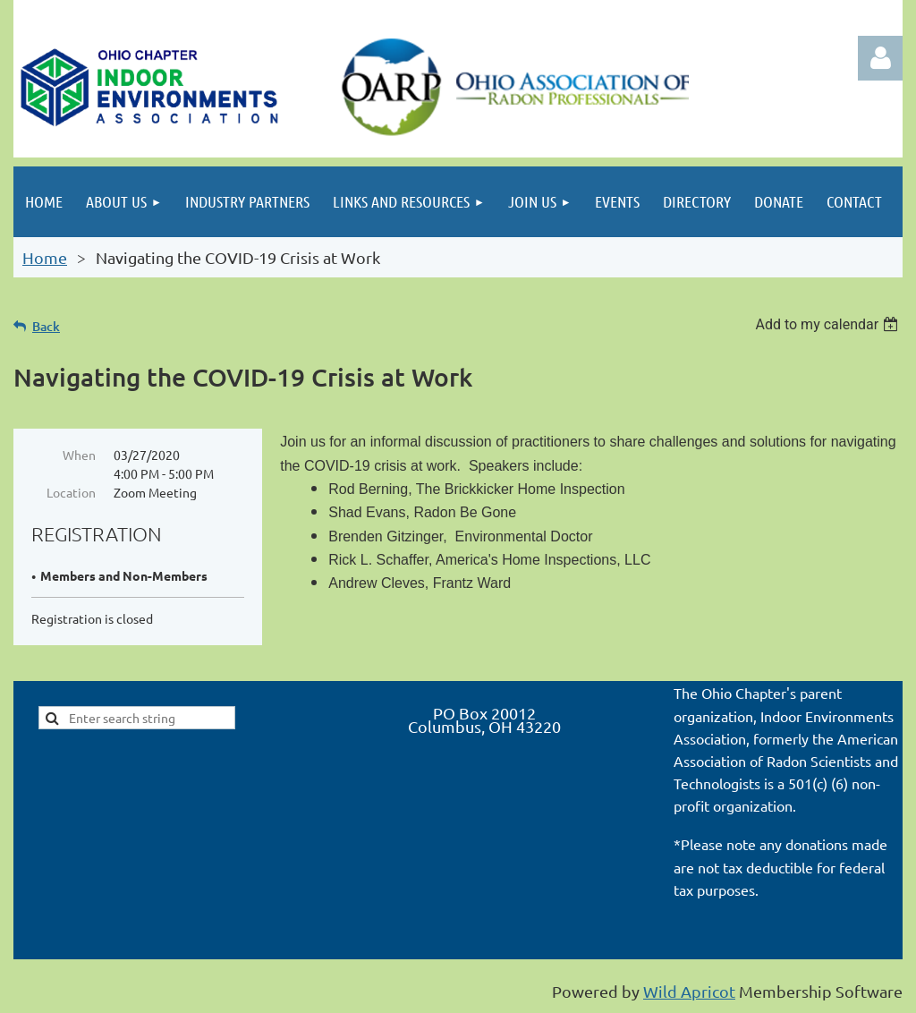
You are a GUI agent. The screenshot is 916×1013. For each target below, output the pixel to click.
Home (44, 257)
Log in (880, 58)
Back (46, 326)
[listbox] (829, 324)
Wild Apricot (689, 991)
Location (71, 492)
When (79, 455)
